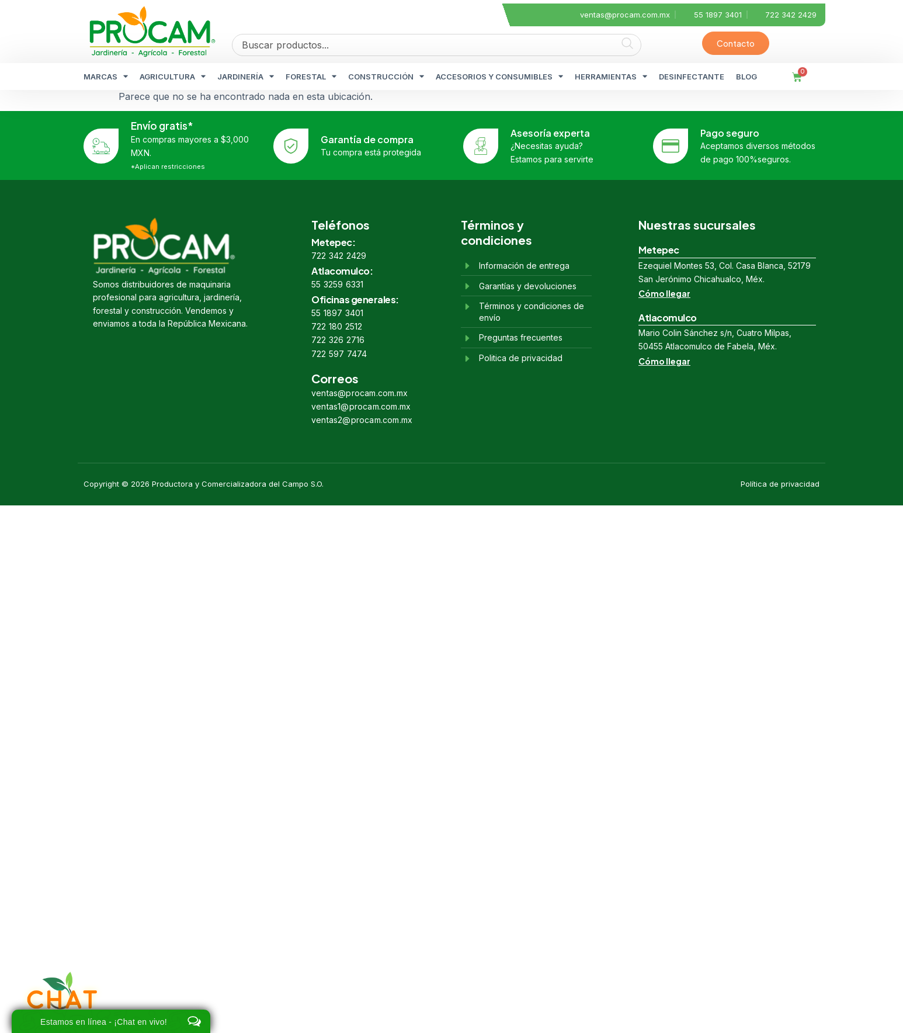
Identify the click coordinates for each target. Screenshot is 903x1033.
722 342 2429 (338, 256)
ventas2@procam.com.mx (361, 420)
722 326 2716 (337, 340)
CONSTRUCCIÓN (386, 76)
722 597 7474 (339, 354)
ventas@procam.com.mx (359, 393)
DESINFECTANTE (691, 76)
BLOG (746, 76)
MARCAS (106, 76)
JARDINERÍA (245, 76)
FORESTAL (311, 76)
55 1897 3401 (337, 313)
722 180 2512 (336, 326)
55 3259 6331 (337, 284)
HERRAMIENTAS (611, 76)
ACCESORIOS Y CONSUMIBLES (499, 76)
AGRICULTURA (173, 76)
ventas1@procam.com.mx (361, 406)
